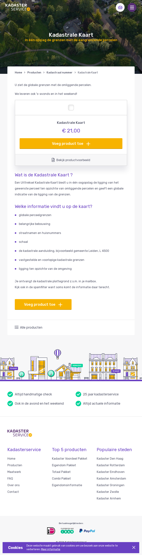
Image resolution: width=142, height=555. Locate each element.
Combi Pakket (61, 478)
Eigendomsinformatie (67, 485)
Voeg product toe (43, 304)
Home (18, 72)
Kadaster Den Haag (110, 458)
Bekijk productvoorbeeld (71, 160)
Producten (34, 72)
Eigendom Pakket (64, 465)
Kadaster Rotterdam (111, 465)
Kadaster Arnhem (109, 498)
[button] (132, 7)
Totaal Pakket (61, 472)
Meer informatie (50, 549)
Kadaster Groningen (110, 485)
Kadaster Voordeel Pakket (69, 458)
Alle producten (28, 327)
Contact (13, 492)
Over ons (13, 485)
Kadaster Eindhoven (111, 472)
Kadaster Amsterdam (111, 478)
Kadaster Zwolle (108, 492)
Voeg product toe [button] (71, 143)
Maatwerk (14, 472)
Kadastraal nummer (59, 72)
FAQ (10, 478)
